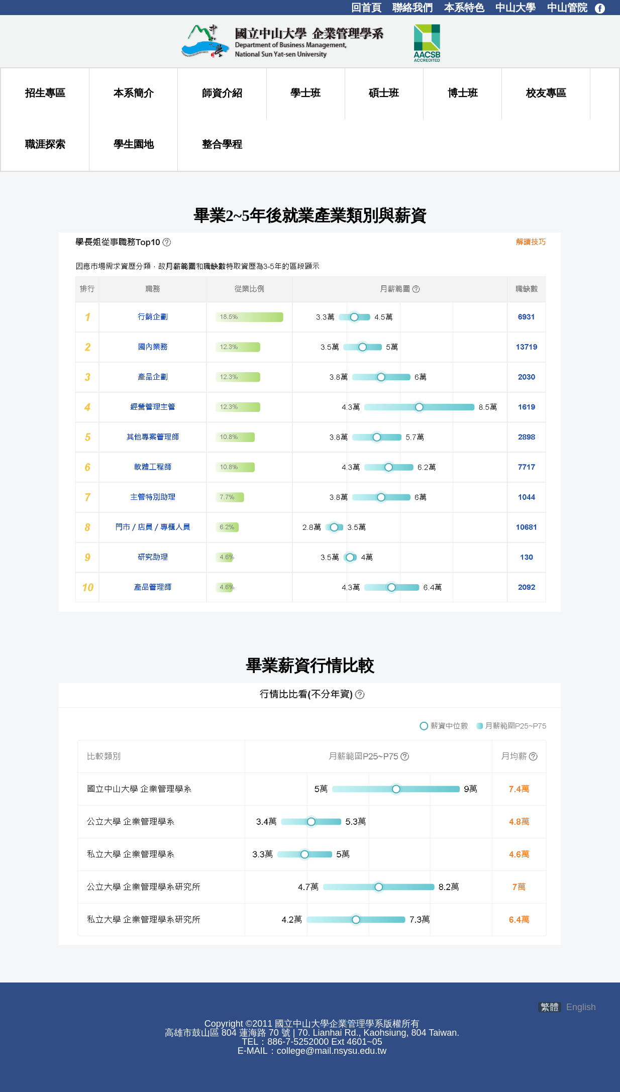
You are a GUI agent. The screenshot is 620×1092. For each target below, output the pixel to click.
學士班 (305, 92)
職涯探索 (45, 144)
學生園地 (134, 144)
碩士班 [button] (384, 92)
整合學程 (222, 144)
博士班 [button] (463, 92)
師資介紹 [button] (222, 92)
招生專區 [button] (45, 92)
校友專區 (546, 92)
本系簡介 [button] (134, 92)
